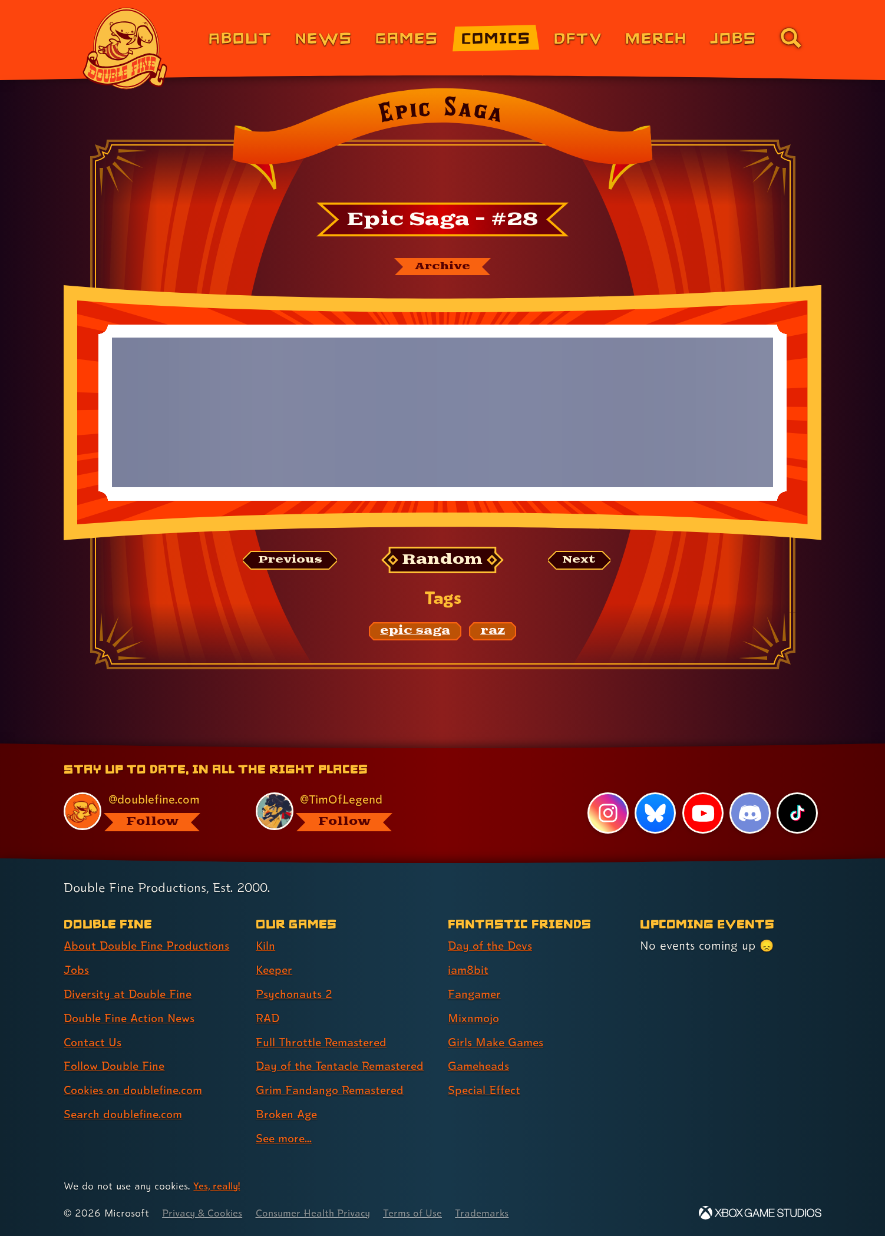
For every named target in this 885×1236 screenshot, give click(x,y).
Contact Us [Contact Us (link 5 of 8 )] (93, 1042)
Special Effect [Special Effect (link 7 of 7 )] (486, 1090)
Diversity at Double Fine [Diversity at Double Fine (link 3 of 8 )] (130, 994)
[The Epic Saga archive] (442, 267)
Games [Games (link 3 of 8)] (406, 37)
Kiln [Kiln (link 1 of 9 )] (266, 945)
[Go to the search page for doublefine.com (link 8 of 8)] (790, 38)
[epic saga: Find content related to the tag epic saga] (415, 632)
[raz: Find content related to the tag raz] (492, 632)
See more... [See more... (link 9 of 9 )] (285, 1138)
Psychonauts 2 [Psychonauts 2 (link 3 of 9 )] (295, 994)
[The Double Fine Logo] (125, 48)
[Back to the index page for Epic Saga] (442, 142)
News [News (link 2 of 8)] (323, 37)
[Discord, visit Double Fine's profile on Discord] (749, 813)
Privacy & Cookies (204, 1213)
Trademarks (493, 1213)
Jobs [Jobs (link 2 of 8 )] (77, 970)
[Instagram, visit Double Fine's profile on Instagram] (607, 813)
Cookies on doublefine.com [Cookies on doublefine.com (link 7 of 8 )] (136, 1090)
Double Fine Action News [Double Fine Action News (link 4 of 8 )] (132, 1018)
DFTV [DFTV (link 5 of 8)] (578, 37)
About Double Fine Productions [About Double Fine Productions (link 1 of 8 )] (149, 945)
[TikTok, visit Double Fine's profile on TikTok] (797, 813)
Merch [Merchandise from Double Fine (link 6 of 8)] (656, 37)
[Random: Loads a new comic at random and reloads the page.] (443, 561)
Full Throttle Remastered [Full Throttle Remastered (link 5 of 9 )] (324, 1042)
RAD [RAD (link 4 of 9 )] (268, 1018)
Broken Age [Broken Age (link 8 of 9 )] (288, 1114)
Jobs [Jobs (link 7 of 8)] (733, 37)
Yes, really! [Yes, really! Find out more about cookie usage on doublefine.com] (217, 1185)
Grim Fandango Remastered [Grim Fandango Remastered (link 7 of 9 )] (333, 1090)
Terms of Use (423, 1213)
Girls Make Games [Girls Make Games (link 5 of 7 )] (497, 1042)
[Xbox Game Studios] (760, 1213)
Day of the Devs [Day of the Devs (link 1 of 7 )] (492, 945)
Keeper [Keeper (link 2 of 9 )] (275, 970)
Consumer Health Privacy (320, 1213)
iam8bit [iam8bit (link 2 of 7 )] (469, 970)
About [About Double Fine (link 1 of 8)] (240, 37)
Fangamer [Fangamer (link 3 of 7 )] (476, 994)
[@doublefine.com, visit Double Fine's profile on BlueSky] (146, 811)
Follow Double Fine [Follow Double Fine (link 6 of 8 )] (116, 1066)
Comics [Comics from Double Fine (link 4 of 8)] (496, 37)
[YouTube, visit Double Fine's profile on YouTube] (702, 813)
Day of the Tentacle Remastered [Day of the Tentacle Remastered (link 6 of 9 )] (344, 1066)
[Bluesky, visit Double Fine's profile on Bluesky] (654, 813)
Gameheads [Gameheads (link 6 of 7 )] (480, 1066)
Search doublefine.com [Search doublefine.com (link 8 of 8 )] (125, 1114)
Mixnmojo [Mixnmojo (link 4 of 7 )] (475, 1018)
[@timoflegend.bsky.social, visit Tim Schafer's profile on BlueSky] (338, 811)
